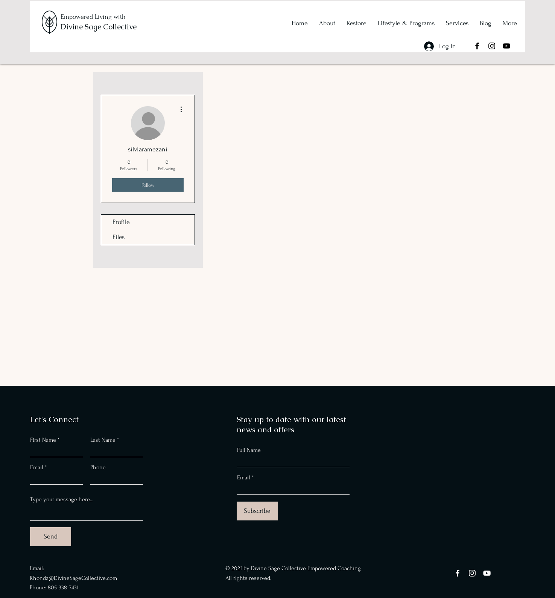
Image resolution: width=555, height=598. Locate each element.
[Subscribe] (257, 511)
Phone (98, 467)
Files (119, 237)
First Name (43, 440)
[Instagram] (491, 45)
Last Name (103, 440)
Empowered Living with (93, 16)
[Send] (50, 536)
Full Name (249, 450)
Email (36, 467)
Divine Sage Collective (98, 27)
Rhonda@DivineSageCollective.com (73, 578)
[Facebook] (477, 45)
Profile (121, 222)
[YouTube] (506, 45)
